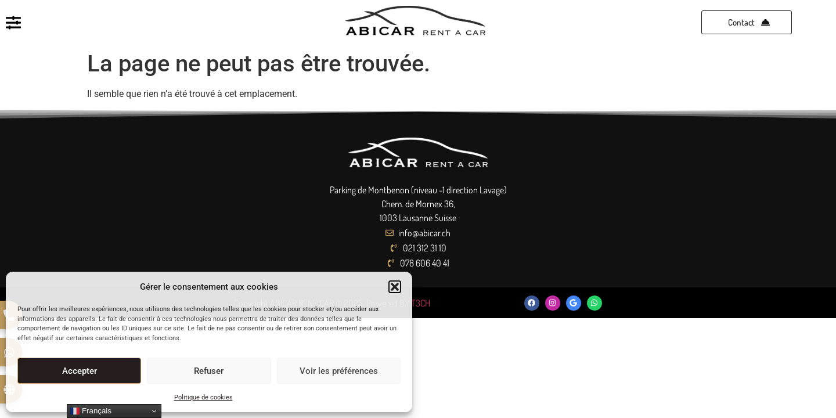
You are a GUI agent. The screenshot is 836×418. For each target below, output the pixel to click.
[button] (395, 287)
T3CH (420, 303)
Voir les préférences (339, 371)
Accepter (79, 371)
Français (90, 411)
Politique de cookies (203, 397)
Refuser (209, 371)
